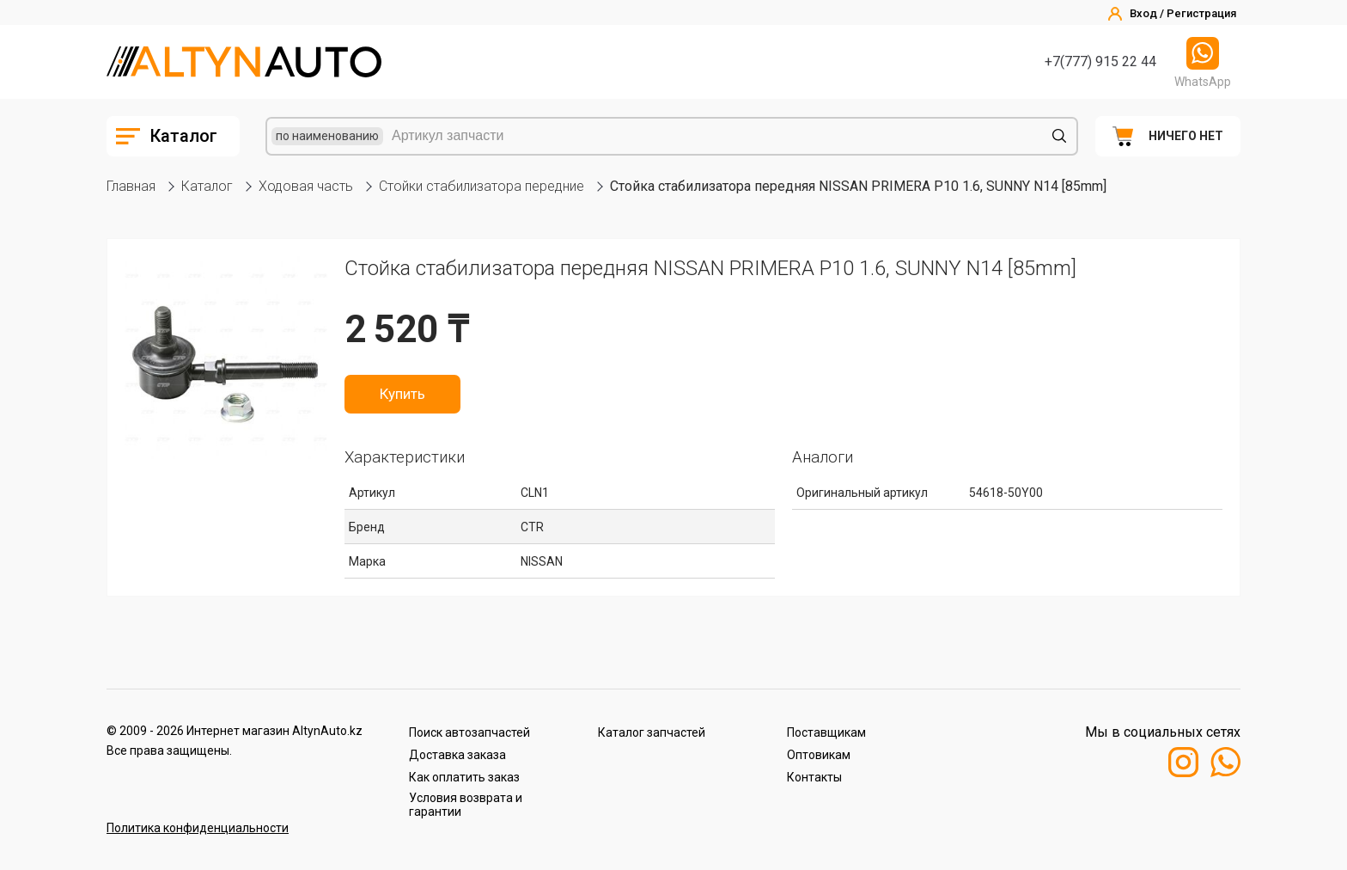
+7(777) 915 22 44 (1100, 61)
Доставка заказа (457, 755)
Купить (402, 393)
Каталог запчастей (651, 732)
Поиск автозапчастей (469, 732)
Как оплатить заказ (464, 777)
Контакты (814, 777)
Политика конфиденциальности (198, 828)
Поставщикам (826, 732)
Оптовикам (818, 755)
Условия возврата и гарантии (465, 804)
